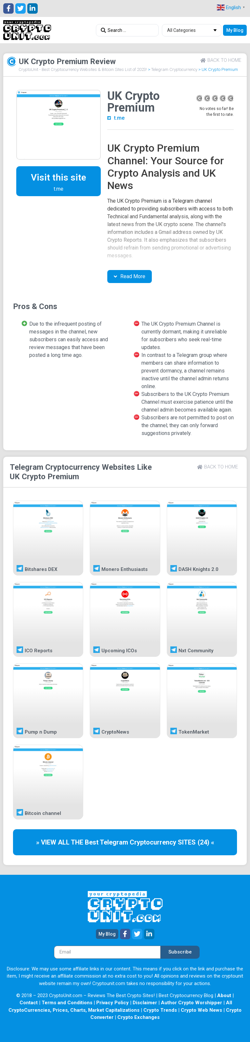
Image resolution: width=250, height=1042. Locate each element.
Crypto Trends (160, 1010)
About (224, 995)
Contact (29, 1003)
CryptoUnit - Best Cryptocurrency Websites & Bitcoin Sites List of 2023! (83, 69)
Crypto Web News (201, 1010)
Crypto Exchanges (138, 1017)
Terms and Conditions (67, 1003)
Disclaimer (145, 1003)
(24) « (206, 842)
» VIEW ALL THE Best (68, 842)
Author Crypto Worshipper (191, 1003)
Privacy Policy (112, 1003)
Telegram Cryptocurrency (174, 69)
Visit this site (58, 177)
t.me (119, 118)
